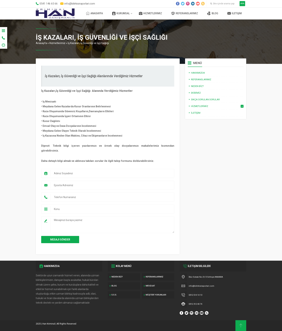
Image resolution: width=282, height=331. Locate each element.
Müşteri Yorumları (156, 295)
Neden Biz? (117, 277)
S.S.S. (114, 295)
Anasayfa (94, 13)
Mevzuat (150, 286)
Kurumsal (121, 13)
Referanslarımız (184, 13)
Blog (212, 13)
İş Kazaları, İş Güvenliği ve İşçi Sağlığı (88, 43)
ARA (242, 3)
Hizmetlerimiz (150, 13)
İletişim (234, 13)
